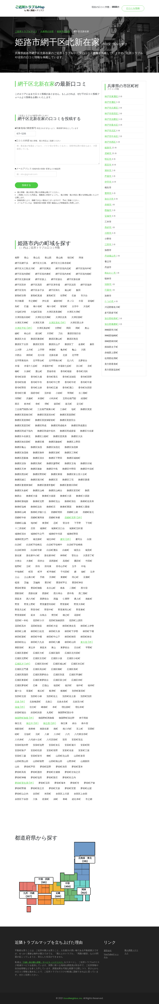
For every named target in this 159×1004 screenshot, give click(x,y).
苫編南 (36, 582)
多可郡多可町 (111, 312)
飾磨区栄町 (54, 452)
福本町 (91, 685)
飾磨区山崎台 (55, 490)
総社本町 (76, 799)
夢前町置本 (77, 766)
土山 (17, 577)
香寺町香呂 (52, 376)
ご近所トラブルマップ (26, 31)
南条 (62, 588)
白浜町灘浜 (52, 550)
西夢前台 (44, 598)
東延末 (43, 647)
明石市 (110, 159)
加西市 (108, 250)
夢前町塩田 (36, 777)
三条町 (63, 409)
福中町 (79, 685)
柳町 (49, 755)
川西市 (110, 233)
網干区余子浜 (37, 290)
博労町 (54, 615)
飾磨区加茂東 (71, 447)
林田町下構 (88, 631)
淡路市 (110, 284)
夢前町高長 (20, 772)
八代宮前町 (52, 739)
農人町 (77, 598)
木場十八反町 (30, 366)
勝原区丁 (69, 344)
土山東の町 (29, 577)
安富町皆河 (36, 755)
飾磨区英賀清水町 (46, 414)
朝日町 (70, 257)
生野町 (63, 295)
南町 (56, 728)
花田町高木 (20, 625)
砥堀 (17, 582)
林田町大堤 (52, 625)
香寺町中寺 (36, 382)
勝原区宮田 (38, 344)
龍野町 (18, 566)
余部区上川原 (62, 793)
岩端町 (91, 301)
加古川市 (111, 199)
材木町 (27, 403)
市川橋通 (19, 301)
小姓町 (59, 393)
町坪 (40, 571)
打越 (26, 306)
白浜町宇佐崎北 (34, 544)
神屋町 (52, 349)
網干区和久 (54, 290)
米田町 (47, 793)
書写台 (79, 539)
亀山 (74, 349)
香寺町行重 (20, 393)
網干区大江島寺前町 (61, 263)
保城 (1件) (20, 707)
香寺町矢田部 (85, 387)
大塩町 (86, 306)
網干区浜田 (70, 284)
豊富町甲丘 (61, 582)
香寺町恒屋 (20, 382)
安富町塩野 (38, 745)
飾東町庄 (51, 506)
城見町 (88, 550)
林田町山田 (70, 642)
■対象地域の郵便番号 (46, 128)
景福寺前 (51, 371)
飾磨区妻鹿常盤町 (46, 485)
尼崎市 (111, 153)
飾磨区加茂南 (21, 452)
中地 (83, 566)
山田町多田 (79, 755)
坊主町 (33, 707)
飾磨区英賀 (86, 409)
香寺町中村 (70, 382)
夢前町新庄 (52, 777)
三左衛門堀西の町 (24, 409)
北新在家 (53, 355)
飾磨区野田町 (39, 474)
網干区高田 (36, 284)
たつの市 (111, 301)
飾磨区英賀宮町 (22, 425)
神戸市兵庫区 (113, 108)
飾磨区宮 (53, 479)
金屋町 (81, 344)
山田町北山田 (62, 755)
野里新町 (64, 604)
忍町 (56, 523)
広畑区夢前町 (21, 685)
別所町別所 (86, 696)
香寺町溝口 (68, 387)
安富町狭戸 (20, 750)
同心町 (75, 577)
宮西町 (91, 728)
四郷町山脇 (20, 523)
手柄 (42, 577)
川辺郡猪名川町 (112, 307)
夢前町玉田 (44, 782)
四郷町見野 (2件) (73, 517)
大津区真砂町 (43, 328)
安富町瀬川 (70, 745)
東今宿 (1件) (87, 642)
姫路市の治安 (63, 31)
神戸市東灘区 (113, 96)
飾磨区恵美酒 (60, 436)
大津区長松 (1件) (57, 322)
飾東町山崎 (20, 512)
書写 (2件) (65, 539)
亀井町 (64, 349)
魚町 (17, 306)
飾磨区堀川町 (37, 479)
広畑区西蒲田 (21, 674)
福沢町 (68, 685)
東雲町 (45, 523)
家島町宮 (51, 295)
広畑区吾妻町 (21, 653)
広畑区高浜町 (39, 669)
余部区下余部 (21, 799)
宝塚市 (110, 216)
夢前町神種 (20, 777)
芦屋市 (110, 176)
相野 (17, 257)
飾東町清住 (70, 501)
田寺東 (48, 566)
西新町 (45, 593)
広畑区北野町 (21, 658)
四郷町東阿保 (37, 517)
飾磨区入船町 (42, 436)
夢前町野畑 (20, 788)
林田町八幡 (54, 642)
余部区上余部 (80, 793)
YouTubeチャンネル (111, 956)
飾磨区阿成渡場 (68, 431)
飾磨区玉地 (70, 463)
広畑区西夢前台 (41, 674)
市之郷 (89, 799)
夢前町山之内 (21, 793)
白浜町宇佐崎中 (54, 544)
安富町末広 (54, 745)
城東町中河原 (55, 533)
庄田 (33, 528)
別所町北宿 (20, 696)
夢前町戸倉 (89, 782)
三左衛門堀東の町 (46, 409)
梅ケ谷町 (51, 306)
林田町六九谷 (37, 642)
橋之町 (66, 615)
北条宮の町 (78, 701)
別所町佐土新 (69, 696)
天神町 (52, 577)
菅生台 (75, 555)
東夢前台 (65, 647)
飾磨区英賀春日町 (24, 414)
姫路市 (111, 147)
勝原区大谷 (20, 338)
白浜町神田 (20, 550)
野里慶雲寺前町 (48, 604)
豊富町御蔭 (36, 588)
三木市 (108, 221)
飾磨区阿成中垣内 (46, 431)
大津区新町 (76, 317)
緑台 (74, 723)
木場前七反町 (64, 366)
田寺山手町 (61, 566)
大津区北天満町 (43, 317)
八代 (67, 734)
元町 (37, 734)
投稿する (26, 185)
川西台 (18, 355)
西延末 (18, 598)
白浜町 (18, 544)
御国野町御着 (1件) (24, 718)
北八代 (70, 360)
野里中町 (48, 609)
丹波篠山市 (112, 256)
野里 (17, 604)
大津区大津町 (73, 311)
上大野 (18, 349)
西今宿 (84, 588)
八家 (47, 734)
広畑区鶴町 (56, 669)
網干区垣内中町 (83, 268)
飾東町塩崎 (20, 506)
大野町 (58, 328)
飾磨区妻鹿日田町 (69, 485)
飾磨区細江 (20, 479)
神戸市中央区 (113, 136)
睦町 (17, 734)
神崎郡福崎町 (111, 335)
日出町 (77, 647)
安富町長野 (52, 750)
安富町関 (85, 745)
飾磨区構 (39, 441)
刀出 (60, 333)
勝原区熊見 (72, 338)
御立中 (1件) (32, 723)
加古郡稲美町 (113, 318)
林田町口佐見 (37, 631)
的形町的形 (36, 712)
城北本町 (51, 539)
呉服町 (29, 398)
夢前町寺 (74, 782)
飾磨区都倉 (36, 468)
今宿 (81, 301)
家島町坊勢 (20, 295)
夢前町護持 (36, 772)
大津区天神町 (21, 322)
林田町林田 (70, 636)
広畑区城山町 (59, 663)
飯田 (78, 290)
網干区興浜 (45, 268)
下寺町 (89, 523)
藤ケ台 (18, 690)
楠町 (17, 371)
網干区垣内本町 (63, 273)
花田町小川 (38, 620)
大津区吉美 (61, 317)
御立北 (18, 723)
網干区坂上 (40, 279)
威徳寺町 (58, 301)
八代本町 (19, 739)
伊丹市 (110, 182)
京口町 (79, 366)
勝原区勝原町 (37, 338)
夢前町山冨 (86, 788)
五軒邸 (47, 393)
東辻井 (32, 647)
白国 (89, 539)
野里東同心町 (64, 609)
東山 (53, 647)
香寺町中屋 (86, 382)
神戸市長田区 (113, 113)
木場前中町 (47, 366)
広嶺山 (45, 685)
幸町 (37, 403)
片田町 (50, 333)
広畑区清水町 (41, 663)
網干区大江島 (39, 263)
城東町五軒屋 (76, 528)
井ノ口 (70, 301)
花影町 (77, 615)
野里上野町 (29, 604)
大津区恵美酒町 (54, 311)
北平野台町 (38, 360)
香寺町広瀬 (52, 387)
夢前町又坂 (54, 788)
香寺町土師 (36, 387)
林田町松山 (20, 642)
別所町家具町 (78, 690)
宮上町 (79, 728)
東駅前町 (19, 647)
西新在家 (33, 593)
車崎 (65, 799)
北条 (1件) (20, 701)
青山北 (36, 257)
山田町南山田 (55, 761)
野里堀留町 (20, 615)
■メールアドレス (38, 168)
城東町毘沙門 (21, 539)
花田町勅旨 (36, 625)
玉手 (74, 566)
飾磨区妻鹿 (83, 479)
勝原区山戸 (54, 344)
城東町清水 (20, 533)
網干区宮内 (20, 290)
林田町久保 (54, 631)
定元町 (80, 403)
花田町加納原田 (56, 620)
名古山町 (51, 588)
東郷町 (64, 577)
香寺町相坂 (66, 371)
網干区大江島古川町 (25, 268)
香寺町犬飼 (81, 371)
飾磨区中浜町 (87, 468)
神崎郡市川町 (111, 329)
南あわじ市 (112, 273)
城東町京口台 (58, 528)
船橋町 (64, 690)
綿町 (56, 799)
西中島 (70, 593)
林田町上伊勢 (87, 625)
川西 (83, 349)
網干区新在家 (73, 279)
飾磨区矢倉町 (21, 490)
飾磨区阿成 (40, 425)
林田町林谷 (86, 636)
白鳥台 (43, 615)
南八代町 (67, 728)
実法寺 (66, 523)
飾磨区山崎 (38, 490)
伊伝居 (45, 301)
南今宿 (84, 723)
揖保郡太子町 (111, 347)
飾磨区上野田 (73, 441)
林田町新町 (20, 636)
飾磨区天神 (20, 468)
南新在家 (44, 728)
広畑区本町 (76, 680)
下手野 (77, 523)
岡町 (78, 328)
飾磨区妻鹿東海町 (24, 485)
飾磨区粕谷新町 (22, 441)
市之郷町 (33, 301)
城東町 (43, 528)
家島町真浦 (36, 295)
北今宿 (41, 355)
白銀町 (65, 550)
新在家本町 (50, 555)
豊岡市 (110, 193)
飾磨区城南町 (73, 458)
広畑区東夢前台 (41, 680)
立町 (28, 566)
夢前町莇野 (45, 766)
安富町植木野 (21, 745)
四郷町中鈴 (20, 517)
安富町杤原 (36, 750)
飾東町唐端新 (21, 501)
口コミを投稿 (133, 8)
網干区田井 (20, 284)
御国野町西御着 (46, 718)
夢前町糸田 (61, 766)
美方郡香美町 (111, 364)
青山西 (48, 257)
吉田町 (36, 793)
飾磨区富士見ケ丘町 (77, 474)
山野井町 (71, 761)
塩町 (73, 409)
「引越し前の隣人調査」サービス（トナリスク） (42, 962)
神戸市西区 (112, 142)
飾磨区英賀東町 (22, 420)
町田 (31, 571)
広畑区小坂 (56, 658)
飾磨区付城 (86, 463)
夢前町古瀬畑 (53, 772)
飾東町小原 (65, 495)
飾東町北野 (38, 501)
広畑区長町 (72, 669)
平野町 (89, 647)
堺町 (47, 403)
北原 (65, 355)
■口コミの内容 (38, 140)
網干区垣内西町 (22, 273)
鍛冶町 (38, 333)
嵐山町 (68, 290)
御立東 (64, 723)
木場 (17, 366)
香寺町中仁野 (53, 382)
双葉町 (29, 690)
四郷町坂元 (88, 512)
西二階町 (83, 593)
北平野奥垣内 (21, 360)
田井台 (41, 560)
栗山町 (38, 371)
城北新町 (37, 539)
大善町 (29, 560)
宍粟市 (110, 290)
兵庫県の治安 (47, 31)
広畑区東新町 (21, 680)
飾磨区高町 (36, 463)
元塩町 (27, 734)
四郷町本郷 (54, 517)
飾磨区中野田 (69, 468)
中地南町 (19, 571)
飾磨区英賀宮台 (68, 420)
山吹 (17, 766)
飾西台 (18, 495)
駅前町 (64, 306)
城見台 (77, 550)
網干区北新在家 (22, 279)
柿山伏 (27, 333)
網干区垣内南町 (83, 273)
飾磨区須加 (20, 463)
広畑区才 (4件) (22, 663)
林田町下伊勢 (71, 631)
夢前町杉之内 (69, 777)
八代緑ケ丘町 (35, 739)
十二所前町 (20, 528)
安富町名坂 (68, 750)
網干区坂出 (56, 279)
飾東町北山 (54, 501)
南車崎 (32, 728)
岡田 (68, 328)
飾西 (87, 490)
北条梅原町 (35, 701)
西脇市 (110, 210)
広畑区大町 (38, 653)
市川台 (84, 295)
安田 (64, 739)
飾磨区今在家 (87, 431)
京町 (89, 366)
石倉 (74, 295)
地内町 (34, 523)
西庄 (17, 403)
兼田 (92, 344)
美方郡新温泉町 (112, 369)
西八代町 (30, 598)
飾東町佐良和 (87, 501)
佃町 (83, 571)
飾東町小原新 (82, 495)
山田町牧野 (38, 761)
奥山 (87, 328)
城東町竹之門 (37, 533)
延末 (33, 615)
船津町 (52, 690)
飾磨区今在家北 (22, 436)
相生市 (108, 187)
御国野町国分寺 (66, 712)
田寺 (37, 566)
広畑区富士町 (60, 680)
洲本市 (110, 170)
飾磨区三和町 (71, 452)
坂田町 (57, 403)
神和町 (63, 555)
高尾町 (66, 560)
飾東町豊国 (65, 506)
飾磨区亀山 (20, 447)
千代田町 (65, 571)
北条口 (48, 701)
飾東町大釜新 (49, 495)
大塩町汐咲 (20, 311)
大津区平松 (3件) (23, 328)
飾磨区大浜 (76, 436)
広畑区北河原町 (72, 653)
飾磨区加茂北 (53, 447)
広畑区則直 (58, 674)
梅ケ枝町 (37, 306)
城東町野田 (72, 533)
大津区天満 (38, 322)
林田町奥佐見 (69, 625)
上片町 (29, 349)
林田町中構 (36, 636)
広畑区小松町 (73, 658)
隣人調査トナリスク (131, 952)
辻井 (92, 571)
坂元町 (68, 403)
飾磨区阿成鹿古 (79, 425)
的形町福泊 (20, 712)
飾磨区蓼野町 (53, 463)
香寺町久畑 (36, 376)
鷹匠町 (77, 560)
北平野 (75, 355)
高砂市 (110, 227)
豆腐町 (86, 577)
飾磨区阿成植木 (59, 425)
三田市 (110, 244)
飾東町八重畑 (82, 506)
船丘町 (41, 690)
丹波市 (108, 267)
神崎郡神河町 (111, 341)
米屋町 (41, 398)
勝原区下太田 (21, 344)
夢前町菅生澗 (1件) (24, 782)
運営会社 (108, 950)
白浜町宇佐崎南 (74, 544)
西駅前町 (19, 593)
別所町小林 (36, 696)
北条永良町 (62, 701)
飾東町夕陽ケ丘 (38, 512)
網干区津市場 (53, 284)
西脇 (56, 598)
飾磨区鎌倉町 (55, 441)
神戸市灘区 (112, 102)
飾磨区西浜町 (21, 474)
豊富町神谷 (77, 582)
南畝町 (89, 598)
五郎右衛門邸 (69, 398)
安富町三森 (20, 755)
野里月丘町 (20, 609)
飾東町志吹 (36, 506)
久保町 (27, 371)
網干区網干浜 (21, 263)
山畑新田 (85, 761)
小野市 (108, 238)
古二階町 (83, 393)
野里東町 (80, 609)
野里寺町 (35, 609)
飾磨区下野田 (55, 458)
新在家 (18, 555)
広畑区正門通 (21, 669)
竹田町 (89, 560)
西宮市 (110, 164)
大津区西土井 (77, 322)
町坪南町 (51, 571)
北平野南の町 (55, 360)
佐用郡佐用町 (111, 358)
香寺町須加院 (69, 376)
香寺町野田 (20, 387)
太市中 (75, 306)
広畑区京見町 (39, 658)
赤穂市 (110, 204)
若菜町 (45, 799)
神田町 (29, 355)
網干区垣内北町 (63, 268)
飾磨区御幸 (38, 452)
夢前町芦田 (29, 766)
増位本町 (79, 707)
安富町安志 (77, 739)
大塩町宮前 (36, 311)
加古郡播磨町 (113, 324)
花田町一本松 (21, 620)
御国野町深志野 (66, 718)
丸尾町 (50, 712)
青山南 (59, 257)
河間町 (18, 398)
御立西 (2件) (49, 723)
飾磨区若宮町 (73, 490)
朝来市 (108, 278)
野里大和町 (79, 604)
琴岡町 (70, 393)
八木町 (57, 734)
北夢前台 (82, 360)
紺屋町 (84, 398)
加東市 (108, 295)
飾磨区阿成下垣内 (24, 431)
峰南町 (44, 707)
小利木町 (53, 398)
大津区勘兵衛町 (22, 317)
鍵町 (17, 333)
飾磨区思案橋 (21, 458)
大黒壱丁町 (88, 555)
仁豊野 (66, 598)
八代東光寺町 (81, 734)
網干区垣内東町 (43, 273)
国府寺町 (35, 393)
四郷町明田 (56, 512)
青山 (26, 257)
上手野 (41, 349)
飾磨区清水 (38, 458)
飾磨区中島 (52, 468)
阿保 (81, 257)
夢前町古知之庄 (72, 772)
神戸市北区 (112, 130)
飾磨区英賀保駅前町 (45, 420)
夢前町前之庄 (37, 788)
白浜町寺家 (36, 550)
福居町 (57, 685)
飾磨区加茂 (36, 447)
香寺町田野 (86, 376)
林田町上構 (20, 631)
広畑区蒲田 (54, 653)
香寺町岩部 (20, 376)
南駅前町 (19, 728)
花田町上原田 (75, 620)
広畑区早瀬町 (75, 674)
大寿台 (18, 560)
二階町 (72, 588)
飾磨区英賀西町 (68, 414)
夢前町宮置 (70, 788)
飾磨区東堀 (56, 474)
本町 (54, 707)
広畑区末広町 (77, 663)
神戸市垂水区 (113, 125)
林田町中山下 (53, 636)
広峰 (35, 685)
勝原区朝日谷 (74, 333)
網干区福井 (86, 284)
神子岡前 (83, 718)
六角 (35, 799)
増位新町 (66, 707)
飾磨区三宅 (68, 479)
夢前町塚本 (60, 782)
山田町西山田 (21, 761)
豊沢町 (48, 582)
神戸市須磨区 (113, 119)
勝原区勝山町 (55, 338)
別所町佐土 (52, 696)
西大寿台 (58, 593)
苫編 (26, 582)
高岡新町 (53, 560)
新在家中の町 (33, 555)
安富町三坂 (83, 750)
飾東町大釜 (31, 495)
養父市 (108, 261)
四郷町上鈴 (72, 512)
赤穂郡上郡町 (111, 352)
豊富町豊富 (20, 588)
